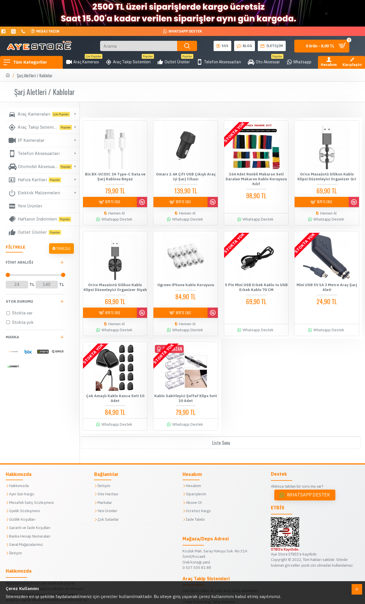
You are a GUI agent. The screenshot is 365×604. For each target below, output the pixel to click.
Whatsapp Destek (308, 487)
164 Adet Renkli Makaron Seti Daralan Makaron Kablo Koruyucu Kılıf (256, 179)
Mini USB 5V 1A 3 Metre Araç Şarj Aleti (327, 284)
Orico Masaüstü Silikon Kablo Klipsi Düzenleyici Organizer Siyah (115, 284)
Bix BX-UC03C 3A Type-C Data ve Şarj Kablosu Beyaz (115, 176)
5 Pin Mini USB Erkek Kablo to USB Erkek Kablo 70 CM (256, 284)
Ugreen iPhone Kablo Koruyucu (185, 282)
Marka (12, 337)
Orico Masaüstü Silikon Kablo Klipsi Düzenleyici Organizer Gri (326, 176)
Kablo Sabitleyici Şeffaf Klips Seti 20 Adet (185, 392)
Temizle (63, 248)
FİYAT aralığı (19, 262)
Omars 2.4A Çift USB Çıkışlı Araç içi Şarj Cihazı (186, 176)
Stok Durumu (19, 301)
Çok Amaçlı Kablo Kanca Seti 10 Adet (115, 392)
